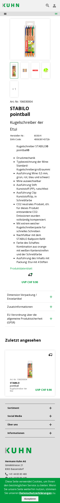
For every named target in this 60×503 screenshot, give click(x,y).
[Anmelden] (54, 6)
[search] (47, 6)
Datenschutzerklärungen (35, 493)
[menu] (5, 14)
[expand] (50, 408)
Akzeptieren (30, 499)
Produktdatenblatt (21, 268)
